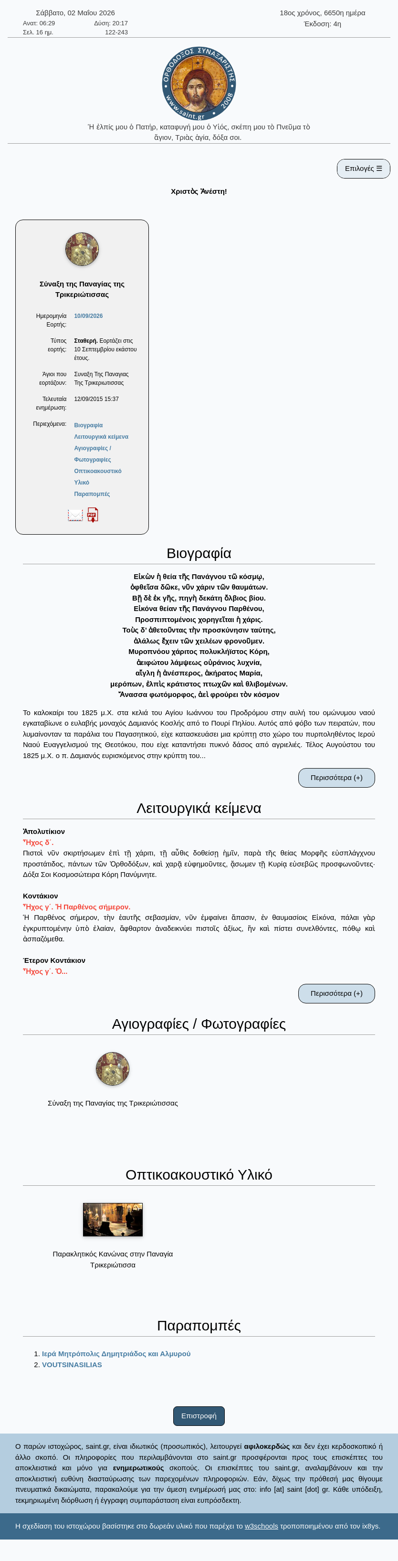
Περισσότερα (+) (337, 777)
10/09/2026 (88, 316)
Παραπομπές (92, 494)
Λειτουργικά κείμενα (101, 436)
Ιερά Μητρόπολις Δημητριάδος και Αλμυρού (116, 1354)
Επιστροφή (199, 1416)
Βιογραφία (88, 425)
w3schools (261, 1526)
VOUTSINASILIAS (72, 1365)
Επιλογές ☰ (363, 168)
